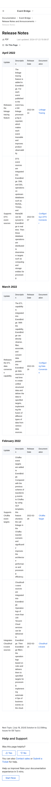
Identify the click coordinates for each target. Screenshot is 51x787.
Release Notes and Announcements (18, 21)
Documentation (9, 18)
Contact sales (23, 758)
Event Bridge (25, 18)
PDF (5, 39)
